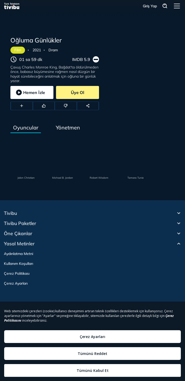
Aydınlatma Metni (18, 253)
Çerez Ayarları (16, 283)
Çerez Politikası (16, 273)
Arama (165, 6)
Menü (177, 6)
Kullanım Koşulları (18, 263)
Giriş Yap (150, 6)
